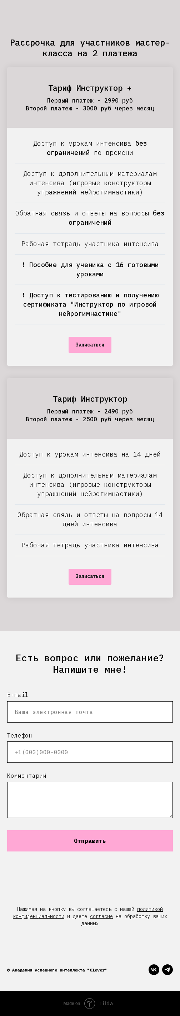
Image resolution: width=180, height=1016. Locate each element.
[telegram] (167, 969)
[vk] (154, 969)
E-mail (18, 694)
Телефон (19, 735)
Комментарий (26, 775)
